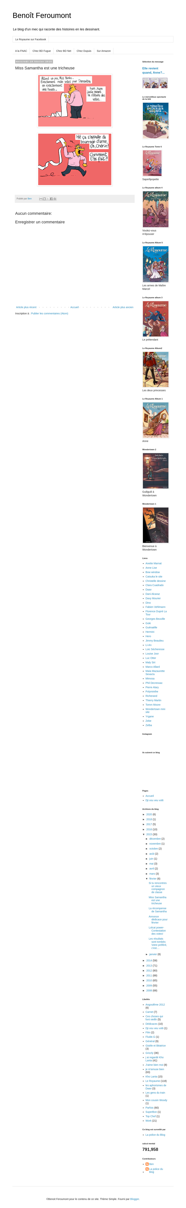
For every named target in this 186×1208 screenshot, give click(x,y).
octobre (154, 848)
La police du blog (156, 1171)
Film (148, 1032)
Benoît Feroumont (42, 15)
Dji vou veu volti (155, 800)
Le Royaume (153, 1080)
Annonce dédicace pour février (158, 919)
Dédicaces (151, 1023)
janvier (153, 954)
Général (150, 1041)
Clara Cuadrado (155, 585)
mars (152, 873)
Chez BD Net (63, 50)
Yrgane (150, 716)
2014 (149, 960)
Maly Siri (150, 662)
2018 (149, 819)
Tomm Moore (153, 704)
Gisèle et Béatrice (156, 1045)
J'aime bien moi (154, 1064)
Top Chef (151, 1116)
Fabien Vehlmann (156, 606)
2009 (149, 985)
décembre (155, 838)
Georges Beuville (155, 618)
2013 (149, 965)
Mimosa (150, 678)
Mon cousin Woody (156, 1100)
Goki (148, 623)
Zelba (149, 725)
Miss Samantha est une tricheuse (157, 900)
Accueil (74, 307)
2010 (149, 980)
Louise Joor (152, 653)
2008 (149, 990)
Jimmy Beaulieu (155, 640)
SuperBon (151, 1111)
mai (151, 863)
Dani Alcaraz (153, 593)
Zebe (148, 720)
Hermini (150, 631)
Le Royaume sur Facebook (30, 39)
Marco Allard (153, 666)
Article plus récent (26, 307)
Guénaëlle (151, 627)
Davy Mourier (153, 598)
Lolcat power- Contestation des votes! (157, 930)
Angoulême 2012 (155, 1004)
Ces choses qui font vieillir (154, 1018)
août (152, 853)
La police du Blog (155, 1134)
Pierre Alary (152, 687)
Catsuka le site (154, 576)
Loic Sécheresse (155, 649)
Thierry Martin (153, 700)
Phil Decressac (154, 682)
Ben (151, 1164)
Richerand (151, 695)
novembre (155, 843)
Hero (148, 636)
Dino (148, 602)
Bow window (153, 572)
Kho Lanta (151, 1076)
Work (148, 1120)
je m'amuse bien (155, 1069)
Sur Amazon (104, 50)
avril (152, 868)
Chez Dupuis (84, 50)
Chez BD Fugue (42, 50)
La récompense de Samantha (158, 910)
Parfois (150, 1107)
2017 (149, 824)
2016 (149, 829)
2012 (149, 970)
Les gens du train (155, 1092)
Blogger (134, 1199)
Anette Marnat (154, 563)
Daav (149, 589)
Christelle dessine (156, 580)
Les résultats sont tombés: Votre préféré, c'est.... (158, 943)
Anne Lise (151, 567)
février (153, 878)
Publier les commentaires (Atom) (49, 313)
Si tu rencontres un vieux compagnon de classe (158, 888)
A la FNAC (21, 50)
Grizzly (149, 1052)
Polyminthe (152, 691)
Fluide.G (150, 1036)
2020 (149, 814)
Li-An (149, 645)
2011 (149, 975)
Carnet (149, 1011)
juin (151, 858)
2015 (149, 834)
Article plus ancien (123, 307)
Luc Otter (151, 658)
